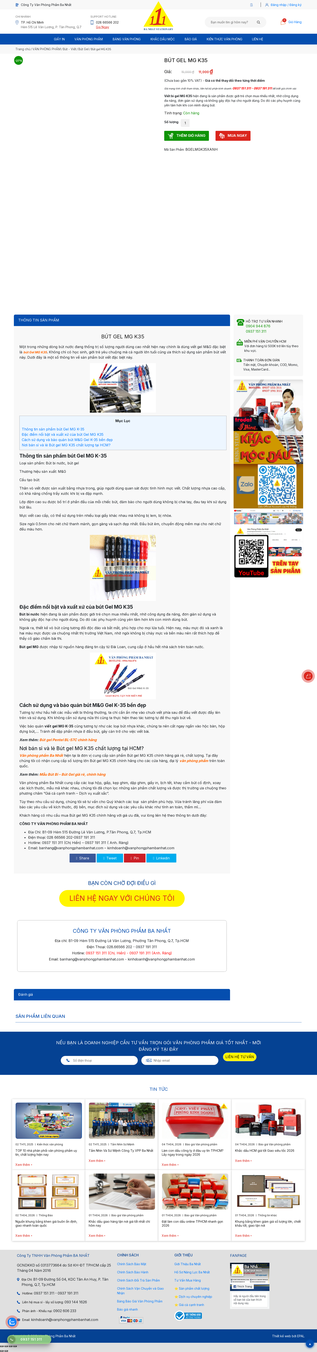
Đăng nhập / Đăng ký (286, 5)
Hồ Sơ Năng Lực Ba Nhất (192, 1272)
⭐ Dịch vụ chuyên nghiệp (193, 1296)
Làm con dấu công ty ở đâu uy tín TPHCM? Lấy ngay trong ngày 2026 (192, 1152)
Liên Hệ (257, 39)
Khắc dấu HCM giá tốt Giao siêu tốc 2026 (264, 1150)
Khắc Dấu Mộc (163, 39)
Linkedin (161, 858)
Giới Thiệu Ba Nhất (187, 1264)
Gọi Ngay (102, 27)
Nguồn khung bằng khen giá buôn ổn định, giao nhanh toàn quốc (46, 1223)
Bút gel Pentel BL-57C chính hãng (68, 740)
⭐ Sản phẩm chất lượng (191, 1288)
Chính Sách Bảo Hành (132, 1272)
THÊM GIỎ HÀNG (186, 136)
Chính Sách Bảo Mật (131, 1264)
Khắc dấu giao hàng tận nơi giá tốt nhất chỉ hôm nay (119, 1223)
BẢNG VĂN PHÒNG (127, 39)
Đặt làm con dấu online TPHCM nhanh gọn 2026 (192, 1223)
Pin (135, 858)
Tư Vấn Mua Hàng (187, 1280)
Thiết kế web (281, 1336)
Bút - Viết (69, 49)
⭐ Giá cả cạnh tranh (189, 1305)
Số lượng (171, 122)
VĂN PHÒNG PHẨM (46, 49)
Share (82, 858)
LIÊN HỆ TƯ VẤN (239, 1057)
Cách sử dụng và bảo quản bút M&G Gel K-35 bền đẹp (67, 440)
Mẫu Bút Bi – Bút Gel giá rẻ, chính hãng (72, 774)
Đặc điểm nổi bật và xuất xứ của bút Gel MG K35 (62, 434)
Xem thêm (22, 1165)
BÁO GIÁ (191, 39)
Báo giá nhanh (127, 1309)
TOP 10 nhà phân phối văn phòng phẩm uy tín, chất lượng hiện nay (46, 1152)
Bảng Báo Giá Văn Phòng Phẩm (139, 1301)
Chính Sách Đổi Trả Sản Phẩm (138, 1280)
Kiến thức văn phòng (224, 39)
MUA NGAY (233, 136)
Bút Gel (83, 49)
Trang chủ (22, 49)
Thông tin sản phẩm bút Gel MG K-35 (53, 429)
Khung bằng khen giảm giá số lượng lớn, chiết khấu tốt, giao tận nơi (268, 1223)
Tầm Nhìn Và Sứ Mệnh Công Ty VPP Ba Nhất (121, 1150)
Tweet (109, 858)
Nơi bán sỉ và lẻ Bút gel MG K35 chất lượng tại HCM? (66, 445)
